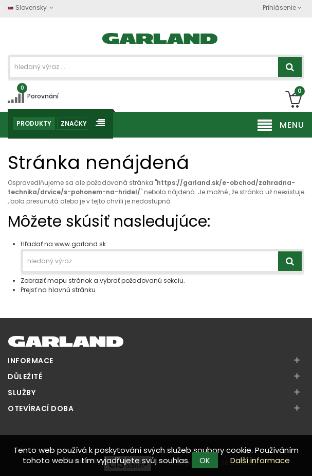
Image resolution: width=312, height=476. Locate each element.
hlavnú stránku (72, 289)
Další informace (260, 460)
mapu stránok (69, 280)
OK (204, 460)
